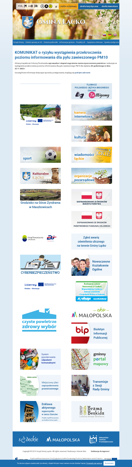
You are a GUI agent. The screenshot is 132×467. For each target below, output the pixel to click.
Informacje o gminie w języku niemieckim (109, 35)
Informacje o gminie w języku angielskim (115, 35)
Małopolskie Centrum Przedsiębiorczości (101, 439)
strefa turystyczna (89, 6)
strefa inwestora (110, 6)
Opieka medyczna (111, 42)
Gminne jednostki (51, 42)
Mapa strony (94, 35)
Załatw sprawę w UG (33, 42)
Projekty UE (80, 42)
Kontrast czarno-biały (46, 6)
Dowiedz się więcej (94, 463)
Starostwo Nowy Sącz (28, 439)
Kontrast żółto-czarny (50, 6)
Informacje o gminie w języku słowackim (104, 35)
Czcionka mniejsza (56, 6)
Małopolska (64, 438)
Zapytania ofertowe (95, 42)
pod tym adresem (82, 72)
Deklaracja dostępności (100, 451)
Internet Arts (81, 451)
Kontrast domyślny (42, 6)
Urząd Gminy (18, 42)
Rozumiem (109, 463)
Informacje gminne (67, 42)
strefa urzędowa (68, 6)
